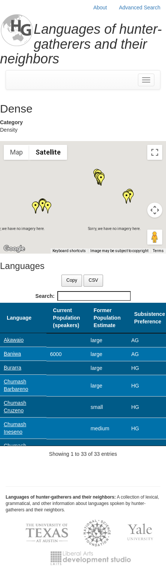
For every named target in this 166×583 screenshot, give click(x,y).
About (100, 8)
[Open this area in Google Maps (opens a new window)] (14, 249)
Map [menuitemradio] (16, 152)
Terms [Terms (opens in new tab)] (158, 251)
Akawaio (14, 340)
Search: (82, 296)
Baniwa (12, 354)
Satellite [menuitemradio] (48, 152)
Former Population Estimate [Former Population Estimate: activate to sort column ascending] (107, 317)
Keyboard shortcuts (69, 251)
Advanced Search (139, 8)
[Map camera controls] (154, 210)
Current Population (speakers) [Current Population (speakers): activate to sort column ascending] (66, 317)
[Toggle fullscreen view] (154, 152)
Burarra (12, 368)
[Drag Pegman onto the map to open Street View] (154, 237)
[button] (101, 180)
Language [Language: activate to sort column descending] (19, 318)
